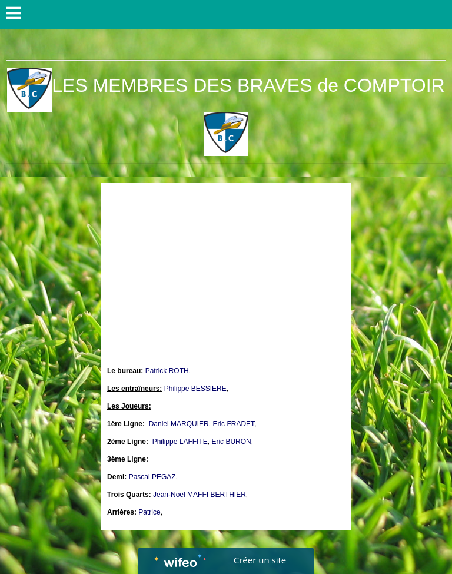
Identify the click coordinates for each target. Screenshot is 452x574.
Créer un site (260, 560)
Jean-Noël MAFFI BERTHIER (199, 494)
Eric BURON (231, 441)
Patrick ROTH (167, 371)
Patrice (149, 512)
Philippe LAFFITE (180, 441)
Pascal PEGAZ (152, 477)
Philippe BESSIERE (195, 388)
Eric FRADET (233, 424)
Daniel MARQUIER (179, 424)
